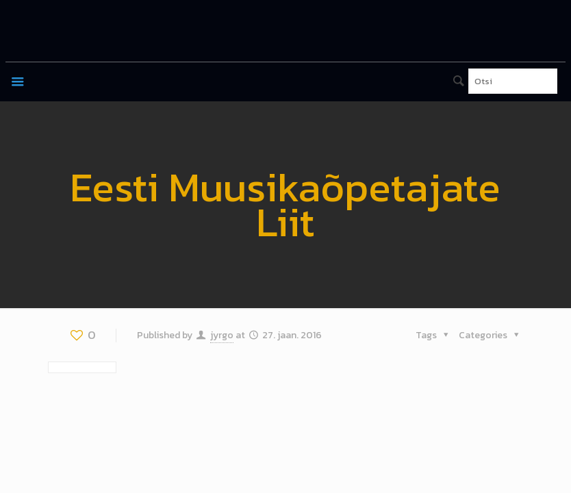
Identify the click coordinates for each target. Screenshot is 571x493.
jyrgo (221, 335)
